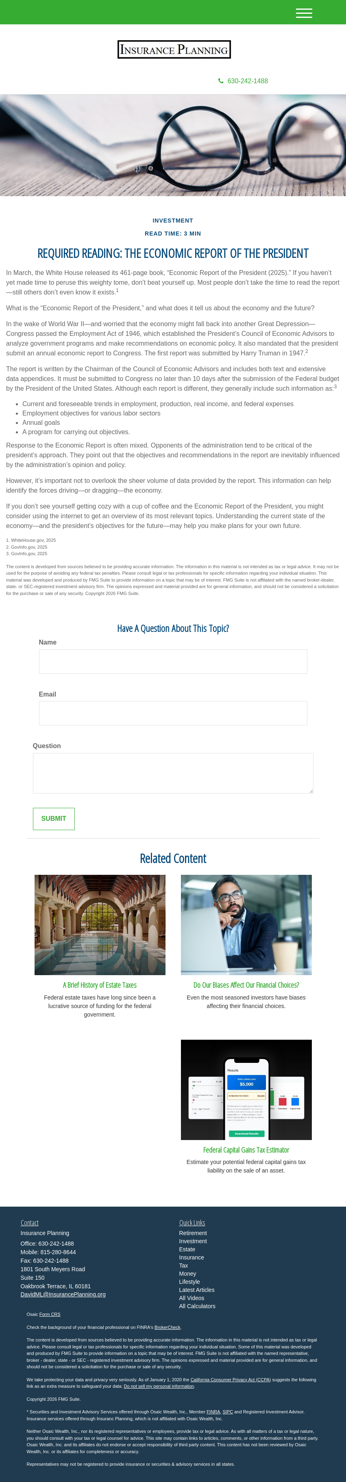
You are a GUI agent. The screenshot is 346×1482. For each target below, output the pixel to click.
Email (48, 694)
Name (48, 642)
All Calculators (197, 1306)
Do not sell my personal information (159, 1386)
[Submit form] (54, 819)
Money (187, 1273)
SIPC (227, 1411)
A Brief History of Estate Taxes (100, 985)
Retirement (193, 1233)
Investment (193, 1241)
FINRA (213, 1411)
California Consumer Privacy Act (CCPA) (231, 1379)
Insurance (191, 1257)
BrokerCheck (168, 1327)
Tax (183, 1265)
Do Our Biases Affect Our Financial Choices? (246, 985)
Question (47, 745)
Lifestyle (189, 1282)
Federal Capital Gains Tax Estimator (246, 1149)
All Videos (192, 1298)
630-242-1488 (243, 81)
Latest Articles (197, 1290)
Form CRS (50, 1314)
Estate (187, 1249)
